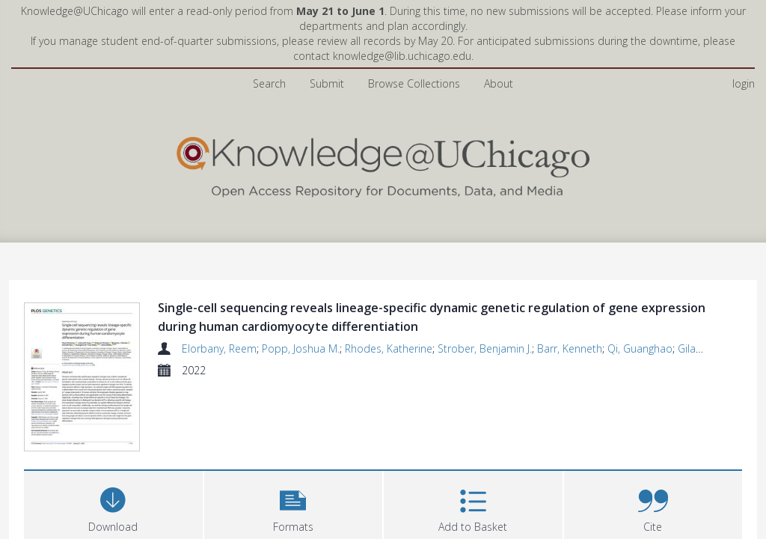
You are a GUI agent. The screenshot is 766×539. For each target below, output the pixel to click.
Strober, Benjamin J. (485, 348)
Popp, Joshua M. (301, 348)
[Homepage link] (383, 163)
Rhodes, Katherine (388, 348)
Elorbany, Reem (219, 348)
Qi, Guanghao (639, 348)
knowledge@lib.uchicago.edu (402, 56)
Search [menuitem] (269, 83)
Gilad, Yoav (704, 348)
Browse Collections (414, 83)
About (498, 83)
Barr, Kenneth (569, 348)
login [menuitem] (743, 83)
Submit (327, 83)
